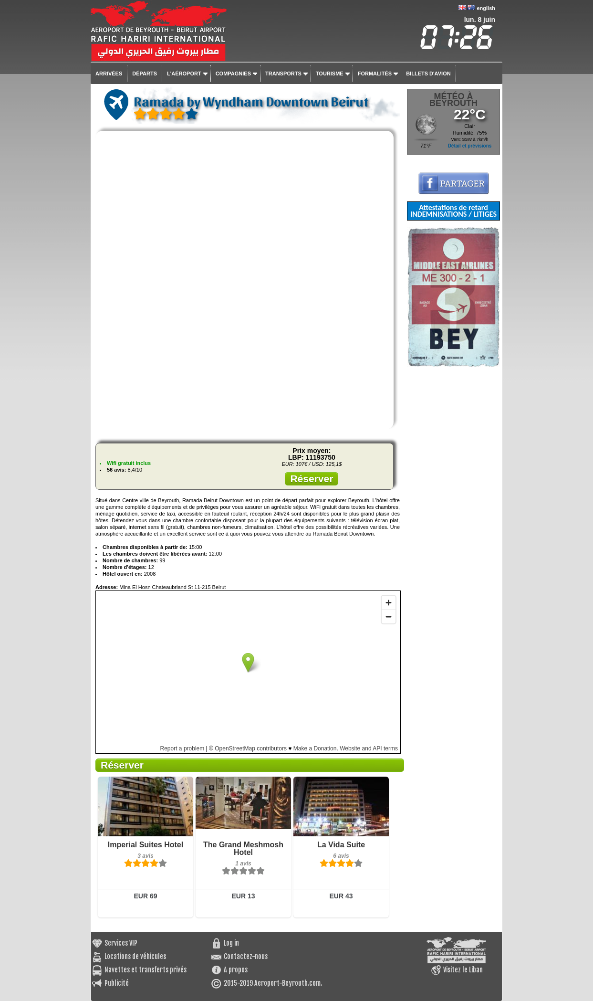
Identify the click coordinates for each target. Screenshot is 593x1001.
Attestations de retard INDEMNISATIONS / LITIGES (453, 211)
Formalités (375, 73)
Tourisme (329, 73)
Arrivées (108, 73)
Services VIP (120, 943)
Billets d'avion (428, 73)
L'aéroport (184, 73)
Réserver (311, 478)
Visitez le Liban (463, 970)
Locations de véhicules (135, 956)
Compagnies (233, 73)
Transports (283, 73)
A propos (236, 970)
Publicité (116, 983)
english (486, 8)
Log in (231, 943)
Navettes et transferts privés (145, 970)
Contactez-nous (246, 956)
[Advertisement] (453, 510)
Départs (144, 73)
